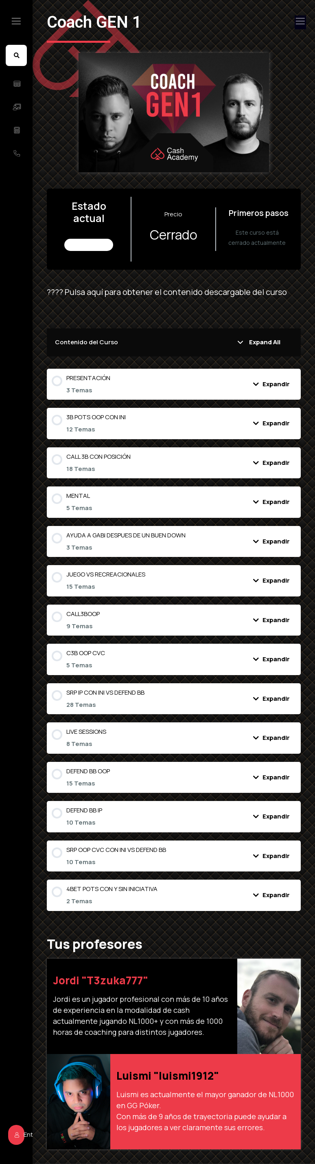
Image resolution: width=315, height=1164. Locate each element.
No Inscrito (105, 244)
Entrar (27, 933)
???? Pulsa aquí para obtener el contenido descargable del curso (183, 291)
